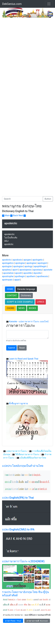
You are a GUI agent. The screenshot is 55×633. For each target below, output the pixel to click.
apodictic (6, 259)
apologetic (37, 259)
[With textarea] (27, 334)
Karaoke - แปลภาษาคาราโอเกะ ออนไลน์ (28, 321)
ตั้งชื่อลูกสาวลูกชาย (18, 403)
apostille (27, 273)
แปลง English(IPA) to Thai (18, 497)
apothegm (20, 276)
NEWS (21, 308)
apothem (31, 276)
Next (22, 215)
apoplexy (6, 269)
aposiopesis (25, 269)
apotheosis (42, 276)
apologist (42, 263)
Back (14, 215)
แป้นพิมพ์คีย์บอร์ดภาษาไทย (33, 457)
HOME (10, 289)
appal (17, 279)
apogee (27, 259)
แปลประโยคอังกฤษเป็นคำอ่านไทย (22, 465)
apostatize (8, 273)
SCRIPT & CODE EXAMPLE (20, 302)
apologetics (8, 263)
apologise (20, 263)
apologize (7, 266)
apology (28, 266)
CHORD (10, 308)
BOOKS (32, 308)
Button (48, 199)
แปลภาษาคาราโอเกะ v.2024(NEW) (23, 561)
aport (15, 269)
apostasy (37, 269)
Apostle (37, 273)
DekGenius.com (12, 4)
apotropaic (7, 279)
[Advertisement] (27, 46)
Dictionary (26, 295)
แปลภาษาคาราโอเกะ (16, 451)
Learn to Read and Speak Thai (23, 358)
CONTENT (12, 295)
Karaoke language (26, 289)
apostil (18, 273)
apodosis (17, 259)
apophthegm (40, 266)
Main (6, 215)
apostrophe (7, 276)
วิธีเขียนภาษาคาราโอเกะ (27, 454)
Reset (22, 347)
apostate (48, 269)
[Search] (22, 199)
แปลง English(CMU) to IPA (18, 529)
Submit (11, 347)
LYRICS (40, 302)
